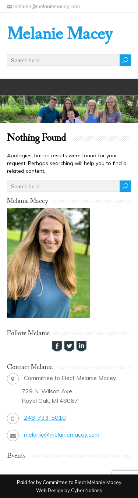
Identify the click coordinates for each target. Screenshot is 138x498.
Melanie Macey (60, 34)
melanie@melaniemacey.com (61, 434)
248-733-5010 (45, 417)
